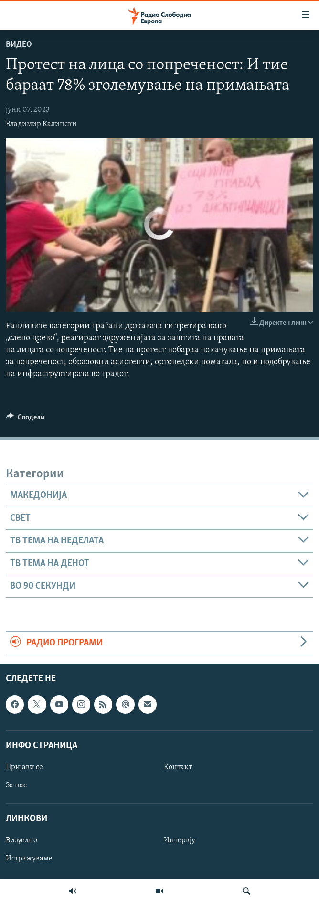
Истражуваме (29, 858)
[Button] (25, 419)
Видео (19, 44)
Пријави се (24, 767)
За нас (16, 785)
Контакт (178, 767)
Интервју (179, 840)
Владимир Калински (41, 124)
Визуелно (21, 840)
